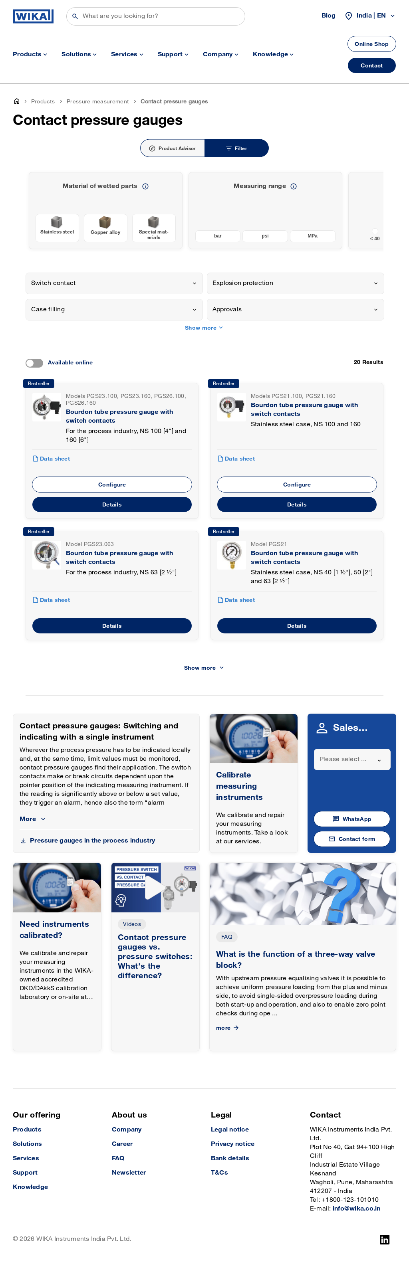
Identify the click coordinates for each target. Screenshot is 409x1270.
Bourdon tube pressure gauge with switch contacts (119, 416)
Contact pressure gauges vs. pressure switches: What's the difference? (155, 957)
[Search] (156, 16)
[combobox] (114, 283)
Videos (132, 924)
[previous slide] (372, 210)
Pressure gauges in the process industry (92, 841)
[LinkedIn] (385, 1239)
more (228, 1028)
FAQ (226, 937)
